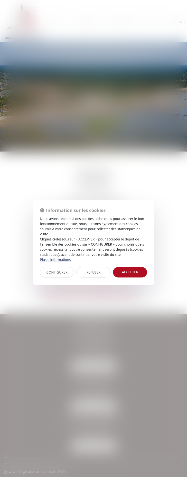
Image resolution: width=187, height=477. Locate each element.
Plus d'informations (55, 259)
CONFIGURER (57, 272)
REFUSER (93, 272)
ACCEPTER (130, 272)
